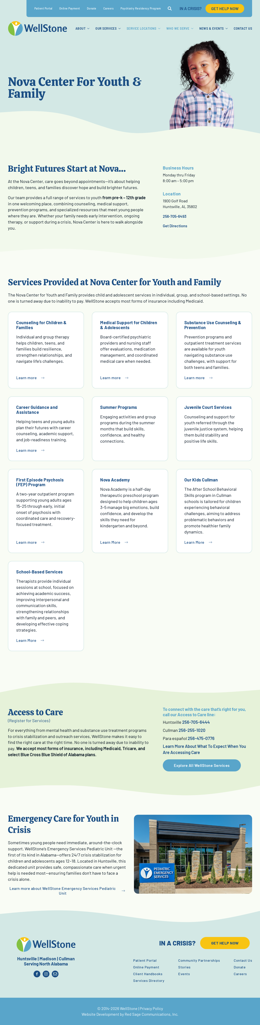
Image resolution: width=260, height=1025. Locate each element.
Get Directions (175, 225)
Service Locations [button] (143, 28)
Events (184, 974)
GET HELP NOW (225, 8)
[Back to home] (37, 28)
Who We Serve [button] (179, 28)
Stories (184, 967)
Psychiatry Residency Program (141, 8)
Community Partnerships (199, 960)
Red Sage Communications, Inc (151, 1014)
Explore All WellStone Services (202, 765)
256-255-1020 (192, 730)
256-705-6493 (175, 216)
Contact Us (243, 28)
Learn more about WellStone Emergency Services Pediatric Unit (62, 890)
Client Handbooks (147, 974)
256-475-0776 (201, 738)
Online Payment (69, 8)
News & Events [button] (213, 28)
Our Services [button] (108, 28)
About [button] (82, 28)
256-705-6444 (196, 722)
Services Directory (148, 980)
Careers (108, 8)
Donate (91, 8)
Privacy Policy (151, 1008)
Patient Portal (43, 8)
